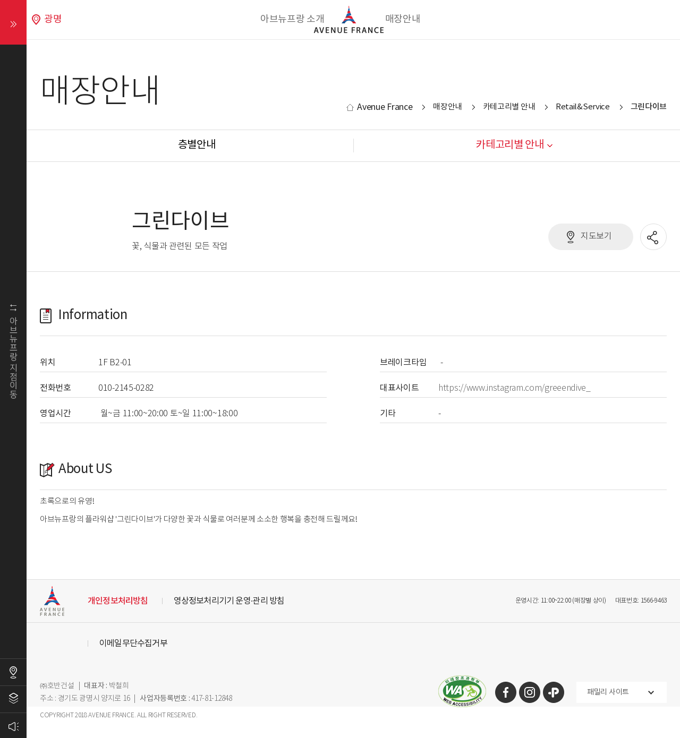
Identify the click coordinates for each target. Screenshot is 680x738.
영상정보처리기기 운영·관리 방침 (229, 601)
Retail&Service (583, 106)
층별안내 (13, 699)
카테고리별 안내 (509, 106)
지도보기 (596, 236)
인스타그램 (529, 692)
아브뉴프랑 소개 (292, 19)
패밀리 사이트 (608, 692)
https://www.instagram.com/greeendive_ (514, 388)
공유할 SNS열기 (654, 237)
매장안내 (403, 19)
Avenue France (384, 107)
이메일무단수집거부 (133, 643)
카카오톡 (553, 692)
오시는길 (13, 672)
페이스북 (505, 692)
